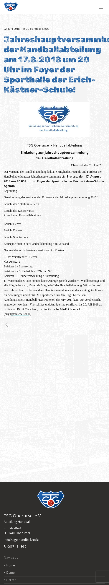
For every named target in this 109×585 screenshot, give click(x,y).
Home (10, 565)
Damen (11, 573)
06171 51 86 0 (15, 546)
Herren (11, 580)
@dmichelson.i (20, 314)
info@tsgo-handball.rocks (21, 540)
